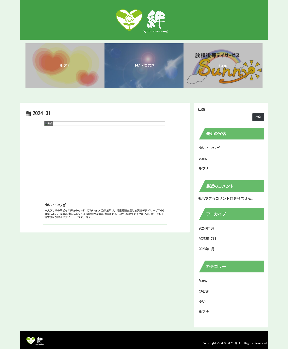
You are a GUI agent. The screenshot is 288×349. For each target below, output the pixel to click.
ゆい (202, 301)
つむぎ (204, 291)
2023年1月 (207, 249)
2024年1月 (207, 228)
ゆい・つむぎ (209, 148)
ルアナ (204, 168)
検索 (201, 110)
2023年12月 (207, 238)
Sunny (203, 158)
